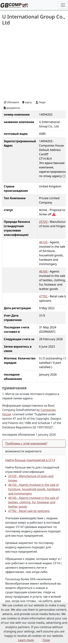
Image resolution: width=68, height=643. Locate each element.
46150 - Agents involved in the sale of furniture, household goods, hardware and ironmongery (34, 489)
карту (27, 102)
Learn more (26, 640)
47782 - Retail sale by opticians (29, 511)
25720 (43, 222)
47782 (43, 296)
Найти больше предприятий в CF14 (30, 460)
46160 (43, 271)
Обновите (11, 102)
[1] (64, 176)
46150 (43, 242)
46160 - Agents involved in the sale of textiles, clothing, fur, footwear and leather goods (33, 502)
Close (46, 640)
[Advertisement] (34, 62)
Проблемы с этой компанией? (26, 443)
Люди (41, 102)
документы (12, 108)
